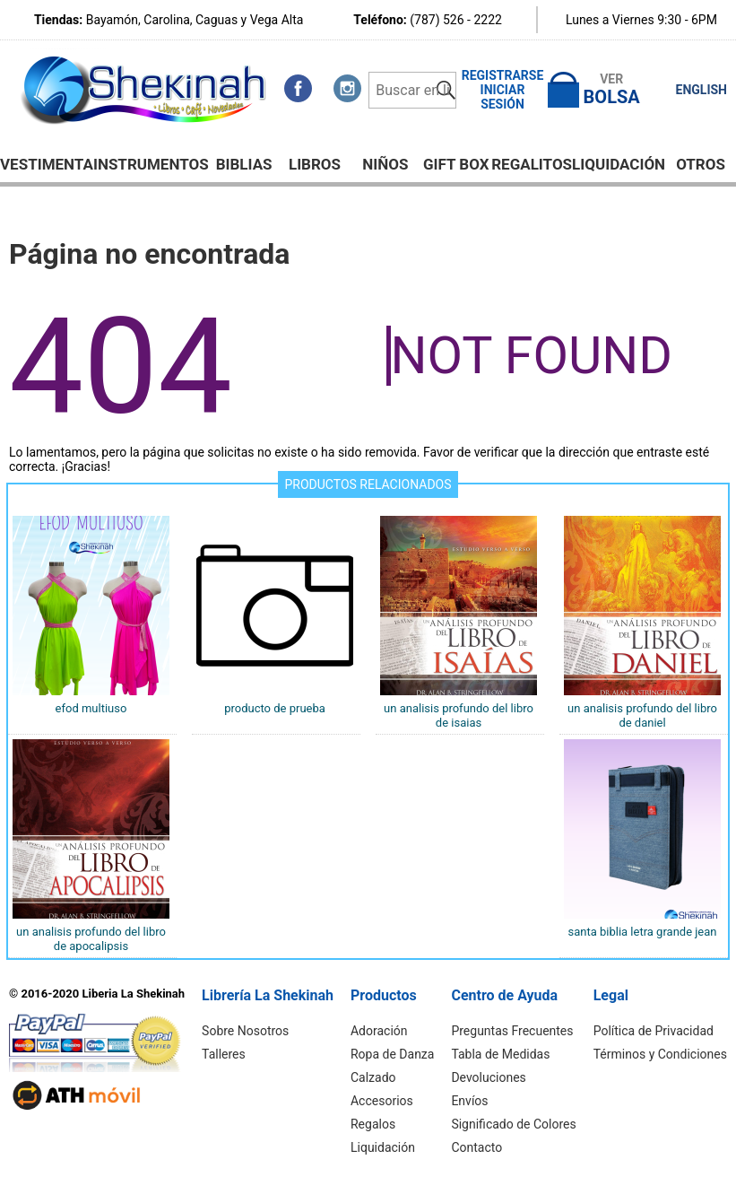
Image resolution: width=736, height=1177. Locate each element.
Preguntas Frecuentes (512, 1031)
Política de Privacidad (653, 1031)
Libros (315, 164)
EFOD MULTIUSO (91, 708)
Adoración (379, 1031)
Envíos (469, 1101)
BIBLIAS (244, 164)
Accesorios (382, 1101)
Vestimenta (46, 164)
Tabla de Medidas (500, 1054)
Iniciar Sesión (503, 97)
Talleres (224, 1054)
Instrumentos (151, 164)
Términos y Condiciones (660, 1054)
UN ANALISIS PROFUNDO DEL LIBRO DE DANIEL (642, 715)
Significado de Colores (513, 1124)
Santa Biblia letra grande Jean (641, 931)
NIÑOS (385, 164)
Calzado (373, 1077)
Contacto (476, 1147)
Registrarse (503, 75)
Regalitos (531, 164)
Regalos (373, 1124)
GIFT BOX (456, 164)
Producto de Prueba (274, 708)
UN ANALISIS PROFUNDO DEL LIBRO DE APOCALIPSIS (91, 939)
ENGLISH (701, 90)
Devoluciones (488, 1077)
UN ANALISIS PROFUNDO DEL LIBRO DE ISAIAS (458, 715)
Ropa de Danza (392, 1054)
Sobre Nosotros (245, 1031)
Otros (700, 164)
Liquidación (618, 164)
